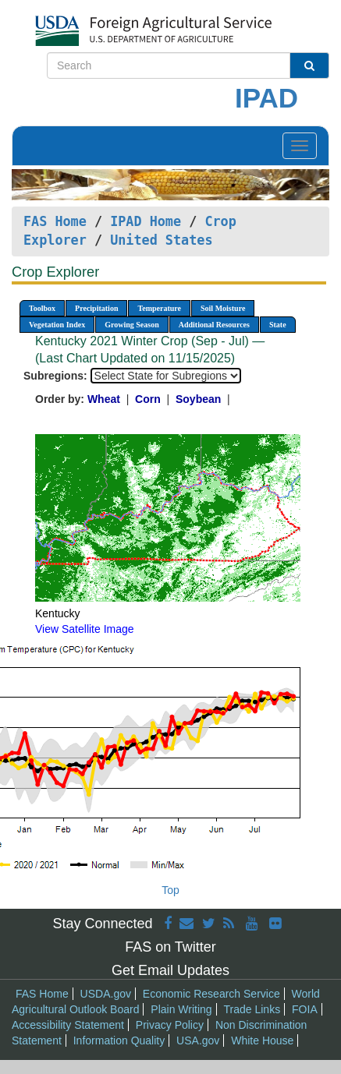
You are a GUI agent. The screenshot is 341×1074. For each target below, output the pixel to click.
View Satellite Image (84, 629)
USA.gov (197, 1040)
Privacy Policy (170, 1025)
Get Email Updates (170, 970)
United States (161, 240)
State (277, 324)
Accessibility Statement (68, 1025)
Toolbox (42, 308)
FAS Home (55, 221)
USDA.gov (105, 993)
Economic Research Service (211, 993)
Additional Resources (214, 324)
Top (170, 890)
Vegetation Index (57, 324)
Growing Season (132, 324)
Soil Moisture (223, 308)
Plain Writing (181, 1009)
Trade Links (252, 1009)
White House (262, 1040)
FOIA (305, 1009)
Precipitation (96, 308)
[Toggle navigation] (299, 145)
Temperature (159, 308)
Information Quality (119, 1040)
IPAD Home (145, 221)
